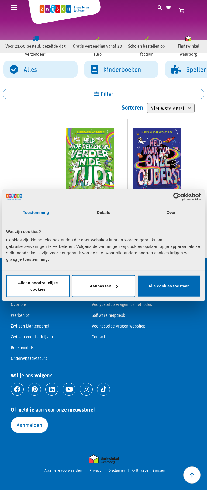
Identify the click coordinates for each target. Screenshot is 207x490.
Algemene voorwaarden (63, 470)
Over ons (19, 304)
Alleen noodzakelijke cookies (38, 285)
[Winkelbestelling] (171, 108)
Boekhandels (22, 347)
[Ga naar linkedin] (51, 389)
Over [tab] (171, 212)
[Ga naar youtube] (69, 389)
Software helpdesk (108, 315)
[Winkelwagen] (184, 11)
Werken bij (21, 315)
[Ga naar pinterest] (34, 389)
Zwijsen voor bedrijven (32, 336)
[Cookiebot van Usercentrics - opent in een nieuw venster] (177, 197)
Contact (98, 336)
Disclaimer (116, 470)
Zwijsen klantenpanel (30, 326)
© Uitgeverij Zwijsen (148, 470)
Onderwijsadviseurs (29, 358)
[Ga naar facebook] (17, 389)
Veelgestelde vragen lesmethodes (122, 304)
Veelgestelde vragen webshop (119, 326)
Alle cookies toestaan (168, 286)
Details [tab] (103, 212)
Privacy (95, 470)
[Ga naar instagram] (86, 389)
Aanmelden (29, 424)
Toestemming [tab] (36, 212)
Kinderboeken (116, 69)
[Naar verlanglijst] (168, 7)
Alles (23, 69)
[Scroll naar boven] (192, 475)
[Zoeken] (160, 7)
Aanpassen (104, 286)
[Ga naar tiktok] (103, 389)
